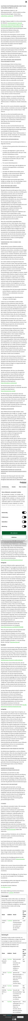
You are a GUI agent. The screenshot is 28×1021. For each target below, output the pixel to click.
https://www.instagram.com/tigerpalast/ (13, 1019)
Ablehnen (14, 537)
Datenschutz (20, 1017)
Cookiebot (11, 892)
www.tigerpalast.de (12, 23)
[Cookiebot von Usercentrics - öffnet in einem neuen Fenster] (20, 483)
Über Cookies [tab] (22, 486)
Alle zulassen (14, 533)
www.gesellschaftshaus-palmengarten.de (11, 26)
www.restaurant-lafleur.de (14, 24)
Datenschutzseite (11, 829)
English (4, 1015)
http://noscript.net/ (14, 642)
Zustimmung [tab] (5, 486)
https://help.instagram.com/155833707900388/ (12, 627)
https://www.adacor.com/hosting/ (9, 383)
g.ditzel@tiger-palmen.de (7, 16)
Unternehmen (8, 1017)
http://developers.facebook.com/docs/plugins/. (12, 660)
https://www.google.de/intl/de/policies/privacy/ (12, 560)
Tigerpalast (9, 1015)
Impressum (14, 1017)
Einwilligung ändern (6, 887)
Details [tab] (14, 486)
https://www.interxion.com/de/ (8, 391)
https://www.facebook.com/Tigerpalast (15, 1019)
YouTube (9, 959)
